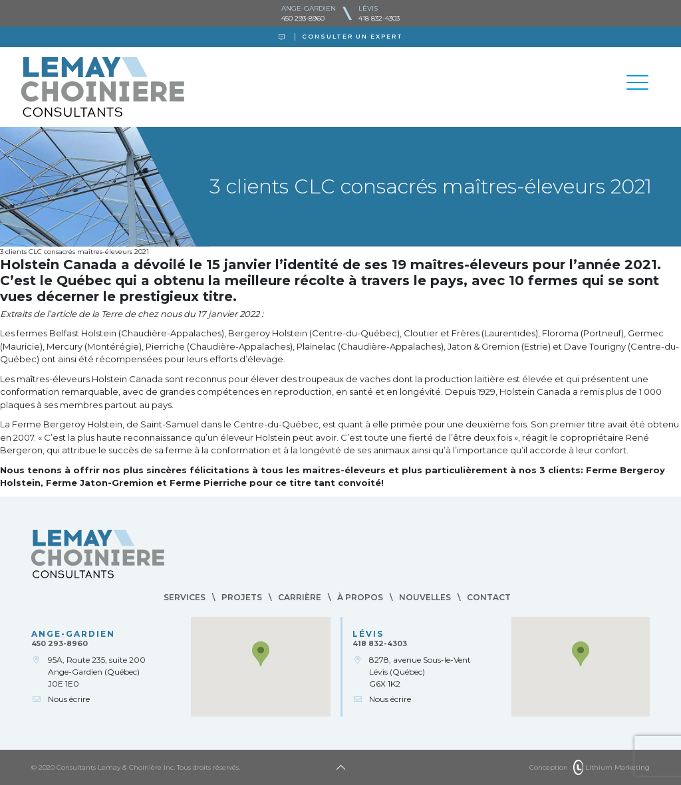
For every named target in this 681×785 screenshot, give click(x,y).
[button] (260, 654)
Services (184, 597)
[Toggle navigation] (637, 84)
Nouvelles (425, 597)
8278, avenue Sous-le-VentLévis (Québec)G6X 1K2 (420, 672)
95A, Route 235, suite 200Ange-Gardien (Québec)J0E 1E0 (97, 672)
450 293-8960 (303, 18)
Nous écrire (69, 699)
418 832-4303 (379, 18)
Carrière (299, 597)
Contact (489, 597)
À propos (360, 597)
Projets (241, 597)
